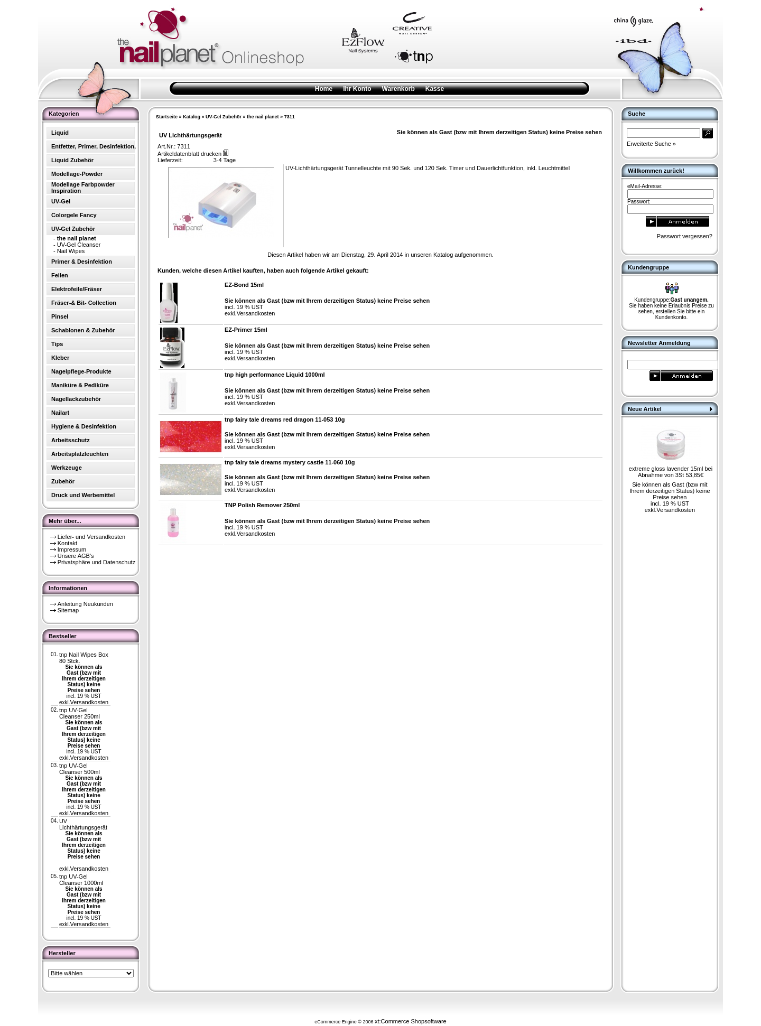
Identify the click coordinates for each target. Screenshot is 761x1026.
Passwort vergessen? (684, 236)
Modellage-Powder (77, 174)
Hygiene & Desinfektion (83, 426)
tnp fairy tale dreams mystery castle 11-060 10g (290, 462)
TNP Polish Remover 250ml (262, 505)
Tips (57, 344)
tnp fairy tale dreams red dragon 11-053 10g (285, 419)
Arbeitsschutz (70, 440)
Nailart (60, 412)
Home (323, 88)
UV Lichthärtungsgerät (83, 824)
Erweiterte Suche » (651, 144)
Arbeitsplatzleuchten (79, 454)
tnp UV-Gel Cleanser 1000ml (81, 879)
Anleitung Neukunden (85, 604)
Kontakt (67, 543)
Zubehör (63, 481)
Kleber (60, 358)
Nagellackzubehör (76, 399)
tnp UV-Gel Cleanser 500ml (79, 768)
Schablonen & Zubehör (83, 330)
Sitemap (68, 610)
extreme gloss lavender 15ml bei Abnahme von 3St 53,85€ (670, 471)
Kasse (434, 88)
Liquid (60, 132)
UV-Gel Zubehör (224, 116)
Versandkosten (89, 702)
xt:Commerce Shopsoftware (411, 1021)
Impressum (72, 549)
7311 (289, 116)
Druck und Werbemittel (83, 495)
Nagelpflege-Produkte (81, 371)
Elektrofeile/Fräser (76, 289)
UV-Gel (60, 201)
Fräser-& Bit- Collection (83, 303)
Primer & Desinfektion (81, 261)
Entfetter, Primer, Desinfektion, (93, 146)
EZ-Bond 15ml (244, 285)
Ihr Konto (357, 88)
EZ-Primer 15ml (246, 330)
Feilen (59, 275)
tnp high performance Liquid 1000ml (274, 374)
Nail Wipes (71, 251)
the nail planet (263, 116)
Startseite (167, 116)
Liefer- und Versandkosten (91, 537)
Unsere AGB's (76, 556)
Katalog (191, 116)
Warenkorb (398, 88)
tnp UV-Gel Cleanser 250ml (79, 713)
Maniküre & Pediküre (80, 385)
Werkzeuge (66, 467)
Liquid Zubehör (72, 160)
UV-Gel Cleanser (79, 244)
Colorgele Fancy (74, 215)
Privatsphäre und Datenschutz (96, 562)
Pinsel (59, 316)
